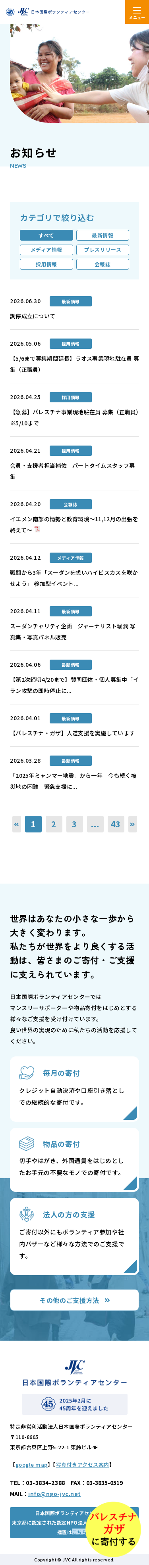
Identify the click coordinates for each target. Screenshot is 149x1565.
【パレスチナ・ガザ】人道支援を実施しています (72, 733)
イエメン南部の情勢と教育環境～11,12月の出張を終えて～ (74, 524)
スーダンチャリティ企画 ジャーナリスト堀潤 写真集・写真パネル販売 (72, 631)
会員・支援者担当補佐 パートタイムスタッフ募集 (72, 470)
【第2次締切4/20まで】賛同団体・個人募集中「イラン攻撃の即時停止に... (74, 684)
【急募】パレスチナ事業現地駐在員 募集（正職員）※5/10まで (74, 417)
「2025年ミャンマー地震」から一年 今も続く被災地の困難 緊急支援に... (73, 780)
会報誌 (103, 264)
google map (31, 1464)
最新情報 (102, 235)
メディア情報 (46, 249)
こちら (79, 1532)
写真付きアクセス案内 (82, 1464)
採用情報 (46, 264)
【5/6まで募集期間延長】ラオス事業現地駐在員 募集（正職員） (74, 363)
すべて (46, 235)
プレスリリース (102, 249)
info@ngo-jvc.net (54, 1494)
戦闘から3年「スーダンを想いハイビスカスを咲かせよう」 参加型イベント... (74, 577)
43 (116, 824)
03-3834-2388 (45, 1483)
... (95, 824)
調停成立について (32, 316)
